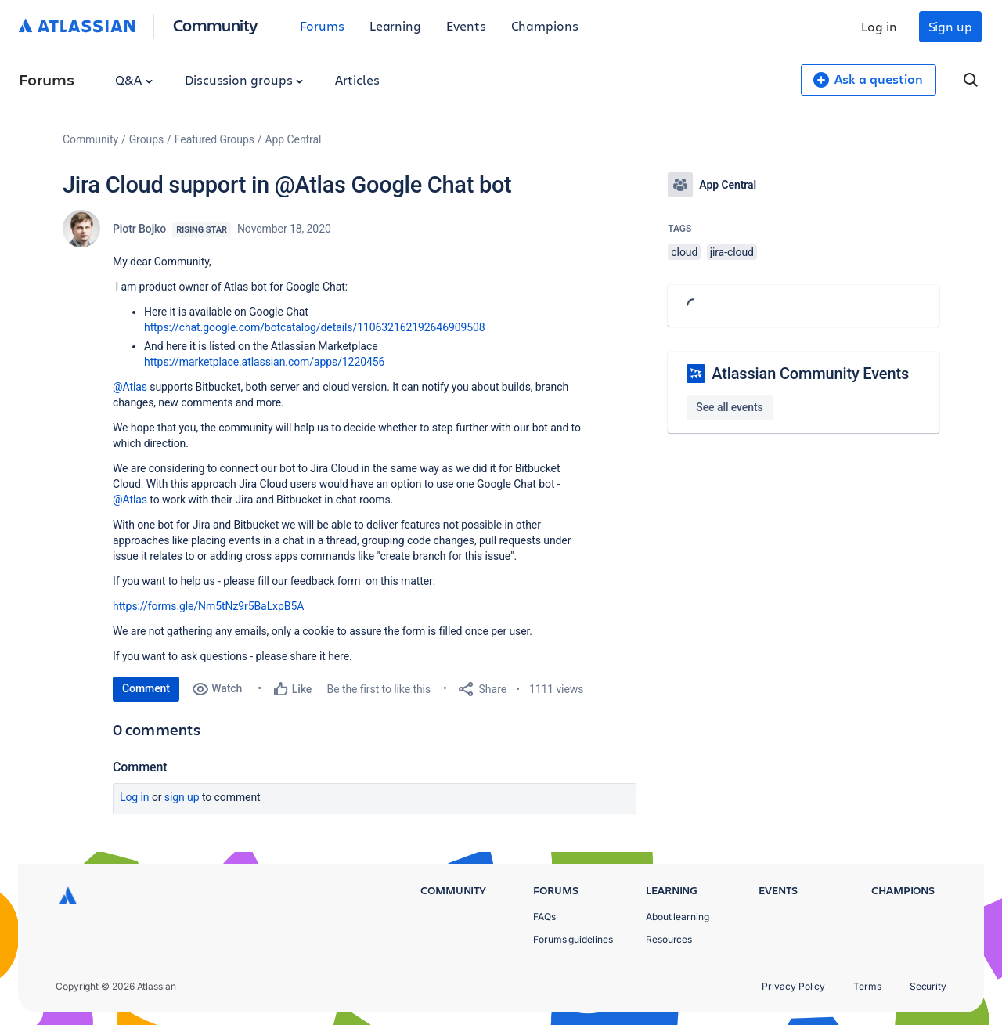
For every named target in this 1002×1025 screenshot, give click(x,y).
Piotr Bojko (139, 228)
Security (928, 986)
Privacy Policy (793, 986)
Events (466, 25)
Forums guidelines (573, 939)
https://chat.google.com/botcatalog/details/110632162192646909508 (314, 327)
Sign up (950, 26)
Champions (544, 25)
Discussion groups (244, 79)
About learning (677, 916)
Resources (669, 939)
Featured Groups (214, 139)
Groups (146, 139)
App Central (293, 139)
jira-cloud (732, 252)
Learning (395, 25)
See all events (729, 407)
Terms (867, 986)
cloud (684, 252)
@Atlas (130, 387)
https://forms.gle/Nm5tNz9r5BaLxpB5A (208, 606)
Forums (322, 25)
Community (215, 24)
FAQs (544, 916)
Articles (357, 79)
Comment (146, 688)
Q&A (134, 79)
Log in (879, 26)
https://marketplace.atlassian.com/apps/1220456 (264, 362)
